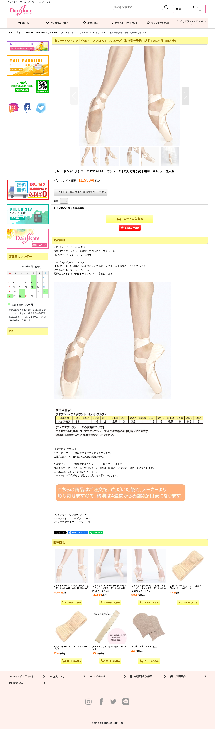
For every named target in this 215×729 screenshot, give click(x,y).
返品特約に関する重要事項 (69, 208)
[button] (198, 9)
